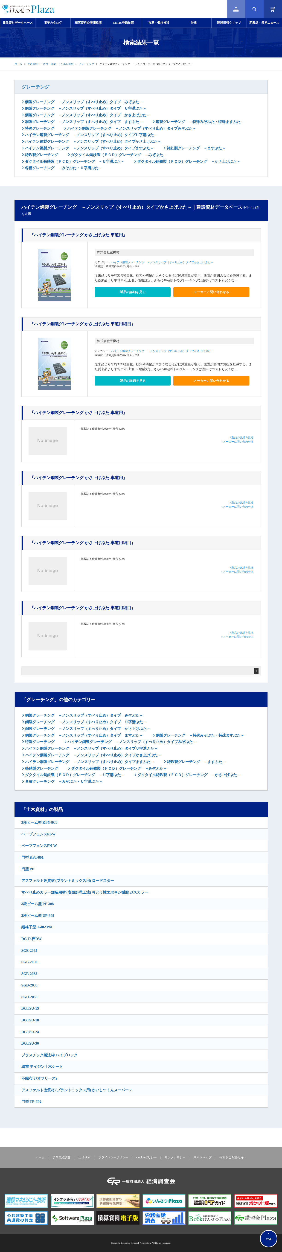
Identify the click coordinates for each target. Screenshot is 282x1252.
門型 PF (27, 869)
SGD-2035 (29, 985)
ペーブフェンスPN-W (39, 846)
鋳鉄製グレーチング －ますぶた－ (196, 148)
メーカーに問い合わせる (211, 292)
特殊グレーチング (39, 128)
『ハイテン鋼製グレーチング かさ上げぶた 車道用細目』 (82, 324)
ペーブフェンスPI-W (38, 834)
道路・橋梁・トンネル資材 (58, 64)
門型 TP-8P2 (31, 1101)
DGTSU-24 (30, 1032)
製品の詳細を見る (132, 292)
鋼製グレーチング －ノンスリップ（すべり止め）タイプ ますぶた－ (83, 122)
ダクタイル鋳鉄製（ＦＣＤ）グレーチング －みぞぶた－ (118, 155)
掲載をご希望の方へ (232, 1157)
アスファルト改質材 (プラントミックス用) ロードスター (67, 881)
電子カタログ (53, 22)
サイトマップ (203, 1157)
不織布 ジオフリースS (39, 1078)
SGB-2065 (29, 974)
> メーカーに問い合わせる (237, 441)
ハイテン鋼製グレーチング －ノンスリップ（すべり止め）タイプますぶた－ (89, 148)
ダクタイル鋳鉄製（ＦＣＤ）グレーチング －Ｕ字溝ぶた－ (74, 161)
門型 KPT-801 (32, 857)
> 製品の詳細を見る (241, 437)
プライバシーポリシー (113, 1157)
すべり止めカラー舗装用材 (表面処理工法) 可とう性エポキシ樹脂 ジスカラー (84, 892)
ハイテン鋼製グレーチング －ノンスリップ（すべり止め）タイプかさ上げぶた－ (92, 141)
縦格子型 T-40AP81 (37, 927)
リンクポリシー (175, 1157)
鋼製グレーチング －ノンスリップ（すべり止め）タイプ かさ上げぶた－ (87, 115)
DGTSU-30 (30, 1043)
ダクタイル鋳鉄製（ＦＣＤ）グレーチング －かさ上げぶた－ (188, 161)
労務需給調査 (61, 1157)
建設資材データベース (18, 22)
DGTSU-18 (30, 1020)
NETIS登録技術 (123, 22)
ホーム (18, 64)
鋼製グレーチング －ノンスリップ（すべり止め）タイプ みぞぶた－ (83, 102)
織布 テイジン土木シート (42, 1067)
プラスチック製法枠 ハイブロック (49, 1055)
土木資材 (32, 64)
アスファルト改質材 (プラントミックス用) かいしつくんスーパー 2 (76, 1090)
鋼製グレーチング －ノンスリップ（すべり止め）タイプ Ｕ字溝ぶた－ (85, 108)
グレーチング (86, 64)
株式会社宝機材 (108, 252)
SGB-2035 (29, 950)
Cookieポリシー (146, 1157)
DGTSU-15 (30, 1008)
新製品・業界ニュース (264, 22)
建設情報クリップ (229, 22)
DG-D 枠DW (31, 939)
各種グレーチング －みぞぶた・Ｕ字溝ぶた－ (63, 168)
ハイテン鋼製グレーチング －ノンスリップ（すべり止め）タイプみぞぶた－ (131, 128)
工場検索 (84, 1157)
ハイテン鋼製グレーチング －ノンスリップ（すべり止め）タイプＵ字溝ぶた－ (90, 135)
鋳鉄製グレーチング (41, 155)
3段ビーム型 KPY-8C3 (39, 822)
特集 (194, 22)
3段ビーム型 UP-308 (37, 916)
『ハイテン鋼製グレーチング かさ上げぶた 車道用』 (78, 235)
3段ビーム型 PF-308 (37, 904)
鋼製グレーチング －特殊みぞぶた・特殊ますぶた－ (199, 122)
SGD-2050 (29, 997)
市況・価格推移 (158, 22)
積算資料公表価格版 (88, 22)
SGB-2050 (29, 962)
